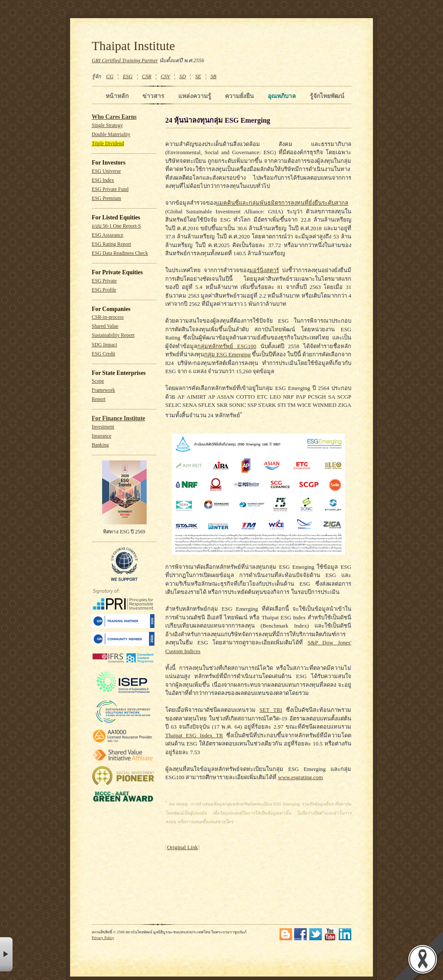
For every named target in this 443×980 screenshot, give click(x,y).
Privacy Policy (103, 938)
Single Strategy (107, 125)
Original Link (182, 847)
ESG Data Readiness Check (120, 253)
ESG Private (104, 281)
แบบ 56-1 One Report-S (116, 226)
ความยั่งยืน (239, 95)
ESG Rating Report (111, 244)
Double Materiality (111, 134)
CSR (146, 76)
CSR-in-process (108, 317)
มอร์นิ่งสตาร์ (264, 270)
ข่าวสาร (153, 95)
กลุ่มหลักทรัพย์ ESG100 (226, 346)
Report (99, 399)
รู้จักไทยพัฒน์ (327, 95)
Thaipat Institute (133, 46)
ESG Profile (104, 290)
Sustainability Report (113, 335)
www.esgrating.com (300, 777)
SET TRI (271, 710)
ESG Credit (103, 354)
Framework (103, 390)
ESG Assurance (107, 235)
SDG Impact (104, 345)
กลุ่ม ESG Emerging (227, 354)
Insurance (101, 436)
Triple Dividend (108, 143)
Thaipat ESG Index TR (194, 735)
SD (183, 76)
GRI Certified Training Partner (125, 60)
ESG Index (103, 180)
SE (198, 76)
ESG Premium (106, 198)
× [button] (6, 954)
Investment (103, 427)
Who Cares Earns (114, 117)
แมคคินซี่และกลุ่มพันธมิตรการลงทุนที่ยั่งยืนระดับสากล (282, 203)
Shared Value (105, 326)
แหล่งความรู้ (194, 95)
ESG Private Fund (110, 189)
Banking (100, 445)
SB (214, 76)
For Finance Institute (118, 418)
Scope (98, 381)
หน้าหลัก (117, 95)
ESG (127, 76)
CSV (165, 76)
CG (109, 76)
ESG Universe (106, 171)
